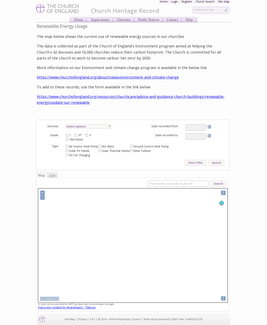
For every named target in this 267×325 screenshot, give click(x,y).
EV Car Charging (79, 155)
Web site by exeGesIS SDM (160, 319)
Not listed (76, 139)
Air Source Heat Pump (83, 146)
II (90, 135)
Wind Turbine (142, 151)
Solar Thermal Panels (116, 151)
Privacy (82, 319)
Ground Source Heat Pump (151, 146)
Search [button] (216, 162)
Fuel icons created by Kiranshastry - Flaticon (67, 307)
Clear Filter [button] (195, 162)
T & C (92, 319)
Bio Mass (108, 146)
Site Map (70, 319)
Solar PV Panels (79, 151)
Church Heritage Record (125, 10)
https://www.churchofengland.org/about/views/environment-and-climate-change (108, 77)
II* (80, 135)
